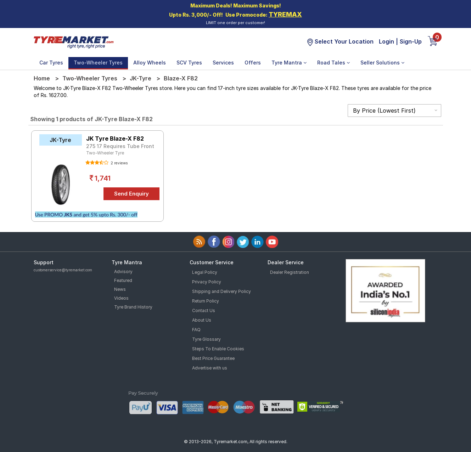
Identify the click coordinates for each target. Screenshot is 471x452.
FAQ (196, 329)
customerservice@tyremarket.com (63, 270)
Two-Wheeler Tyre (105, 153)
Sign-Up (411, 41)
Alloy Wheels (149, 63)
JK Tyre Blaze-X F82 (115, 138)
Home (42, 78)
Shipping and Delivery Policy (221, 291)
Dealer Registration (289, 272)
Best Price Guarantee (213, 358)
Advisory (123, 271)
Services (223, 63)
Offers (253, 63)
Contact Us (203, 310)
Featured (123, 280)
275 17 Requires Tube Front (120, 146)
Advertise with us (209, 368)
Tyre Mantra (289, 63)
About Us (201, 320)
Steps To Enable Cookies (218, 348)
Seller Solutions (382, 63)
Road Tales (333, 63)
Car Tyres (51, 63)
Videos (121, 298)
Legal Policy (204, 272)
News (120, 289)
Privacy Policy (206, 281)
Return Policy (205, 301)
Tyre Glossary (206, 339)
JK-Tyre (140, 78)
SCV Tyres (189, 63)
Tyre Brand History (133, 307)
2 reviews (119, 163)
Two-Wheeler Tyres (98, 63)
